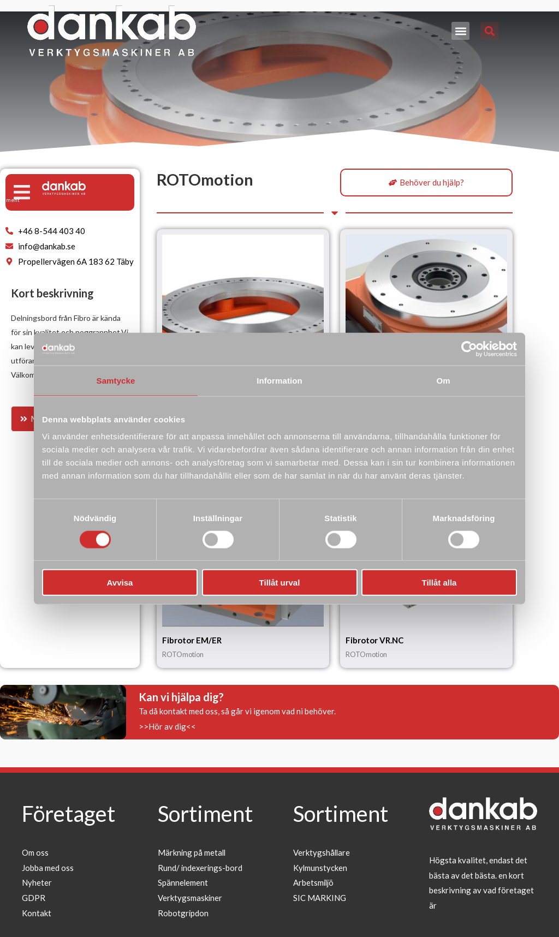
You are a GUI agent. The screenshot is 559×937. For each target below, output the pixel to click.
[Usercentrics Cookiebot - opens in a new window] (469, 349)
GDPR (33, 898)
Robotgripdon (183, 913)
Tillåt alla (439, 582)
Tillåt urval (279, 582)
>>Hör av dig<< (167, 726)
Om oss (35, 852)
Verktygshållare (322, 852)
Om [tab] (443, 380)
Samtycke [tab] (116, 380)
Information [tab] (279, 380)
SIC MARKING (319, 898)
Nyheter (37, 883)
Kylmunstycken (320, 868)
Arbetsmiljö (314, 883)
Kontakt (36, 913)
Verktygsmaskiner (190, 898)
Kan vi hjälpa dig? (181, 696)
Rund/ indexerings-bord (201, 868)
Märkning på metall (192, 852)
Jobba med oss (48, 868)
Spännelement (183, 883)
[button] (460, 31)
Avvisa (120, 582)
